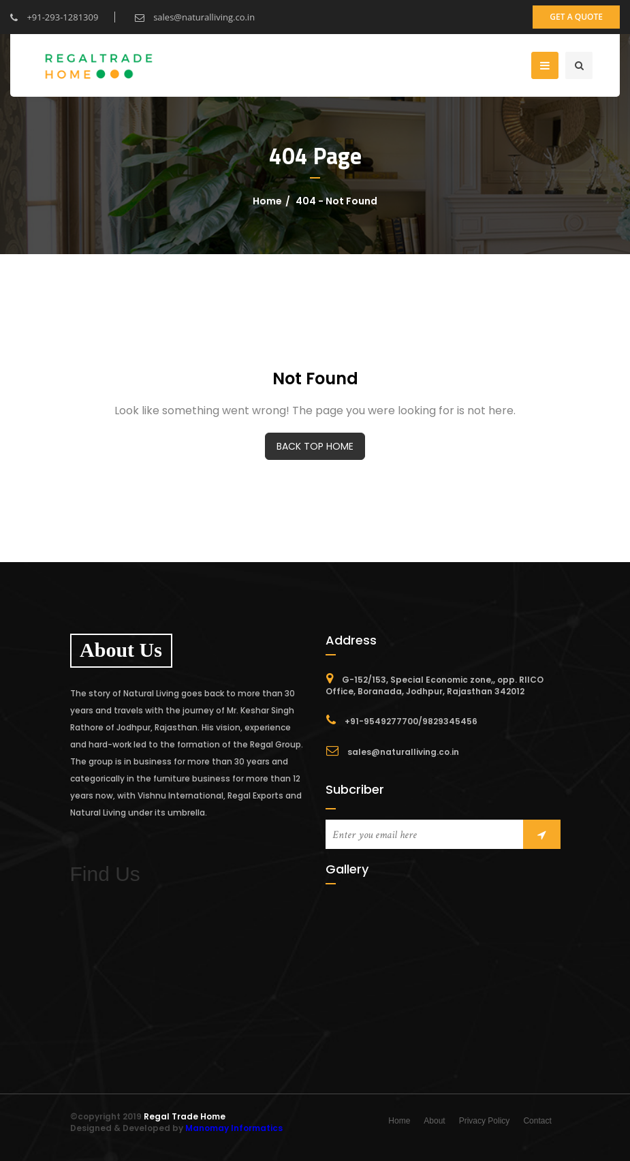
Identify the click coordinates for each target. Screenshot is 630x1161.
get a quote (576, 16)
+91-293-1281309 (54, 17)
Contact (537, 1121)
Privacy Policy (484, 1121)
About (434, 1121)
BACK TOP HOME (315, 446)
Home (267, 201)
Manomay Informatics (234, 1128)
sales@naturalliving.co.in (195, 17)
